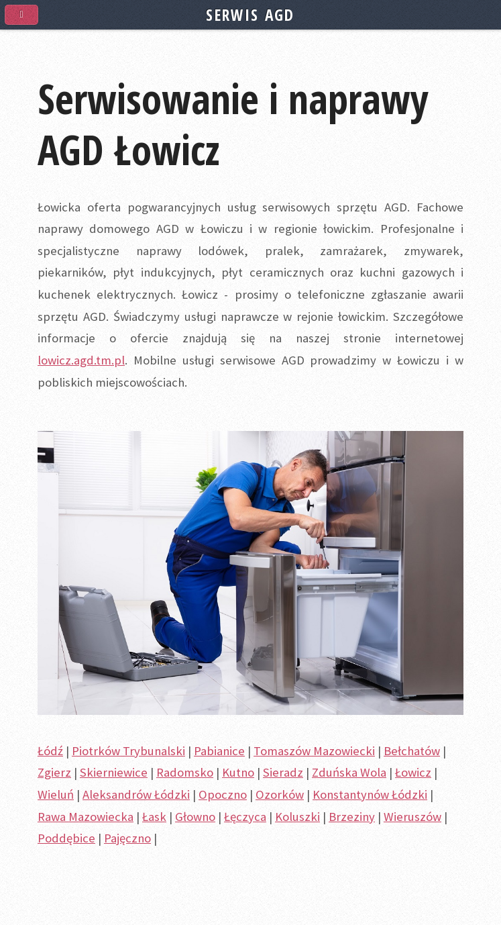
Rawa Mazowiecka (85, 816)
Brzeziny (352, 816)
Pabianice (219, 751)
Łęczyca (245, 816)
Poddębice (66, 838)
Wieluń (56, 794)
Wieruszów (412, 816)
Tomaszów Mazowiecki (314, 751)
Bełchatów (412, 751)
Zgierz (54, 772)
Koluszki (297, 816)
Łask (154, 816)
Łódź (50, 751)
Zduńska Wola (349, 772)
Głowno (195, 816)
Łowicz (413, 772)
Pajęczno (127, 838)
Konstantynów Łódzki (370, 794)
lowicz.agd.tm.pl (81, 360)
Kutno (238, 772)
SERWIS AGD (250, 15)
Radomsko (184, 772)
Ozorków (280, 794)
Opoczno (223, 794)
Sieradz (283, 772)
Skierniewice (114, 772)
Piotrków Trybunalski (128, 751)
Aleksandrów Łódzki (136, 794)
